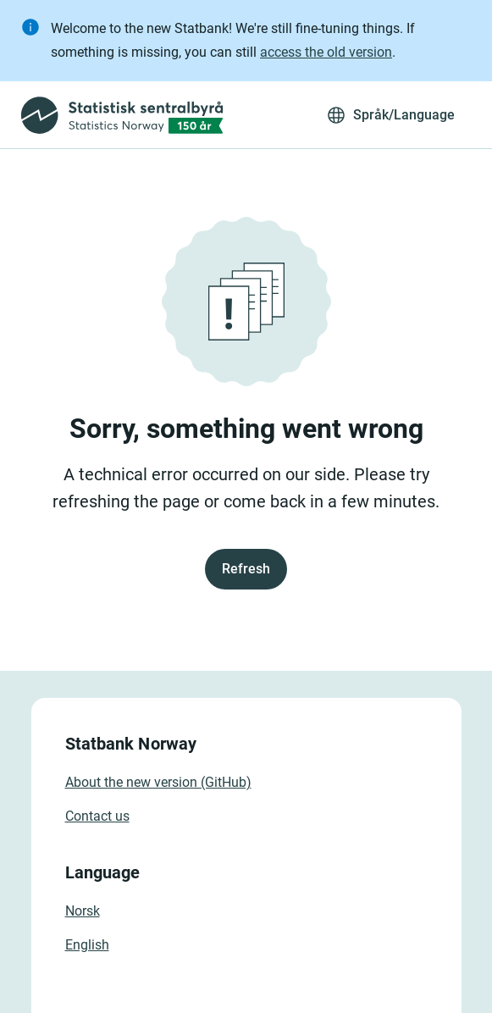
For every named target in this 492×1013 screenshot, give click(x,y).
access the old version (326, 52)
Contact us (97, 816)
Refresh (246, 569)
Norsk (82, 911)
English (87, 945)
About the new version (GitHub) (158, 782)
